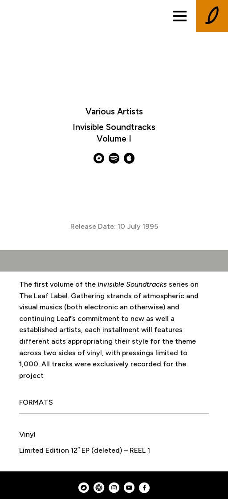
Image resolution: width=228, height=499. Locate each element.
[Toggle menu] (180, 16)
